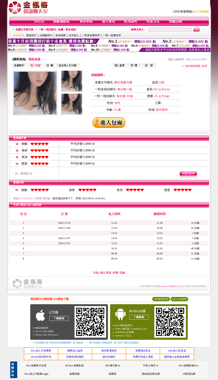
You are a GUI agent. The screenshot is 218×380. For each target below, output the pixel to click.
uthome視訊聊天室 (41, 356)
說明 (204, 66)
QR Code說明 (179, 299)
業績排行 (31, 35)
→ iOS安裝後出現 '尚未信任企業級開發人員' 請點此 (56, 342)
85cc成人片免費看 (41, 350)
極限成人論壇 (75, 350)
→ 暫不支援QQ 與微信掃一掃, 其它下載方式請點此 (112, 342)
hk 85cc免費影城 (74, 365)
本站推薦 (60, 35)
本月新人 (74, 35)
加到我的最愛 (192, 66)
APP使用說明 (160, 299)
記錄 (122, 272)
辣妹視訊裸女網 (151, 373)
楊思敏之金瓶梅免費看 (177, 356)
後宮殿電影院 (109, 350)
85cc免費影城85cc (189, 365)
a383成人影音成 (177, 350)
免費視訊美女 (143, 350)
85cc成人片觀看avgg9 (36, 373)
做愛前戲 (74, 373)
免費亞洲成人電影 (143, 356)
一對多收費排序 (91, 35)
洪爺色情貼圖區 (75, 356)
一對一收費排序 (112, 35)
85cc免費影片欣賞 (36, 365)
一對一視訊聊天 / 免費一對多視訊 (57, 29)
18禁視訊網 (188, 373)
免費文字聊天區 (24, 29)
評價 (115, 272)
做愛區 (112, 373)
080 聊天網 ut (112, 365)
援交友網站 (109, 356)
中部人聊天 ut (150, 365)
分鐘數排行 (46, 35)
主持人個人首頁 (102, 272)
